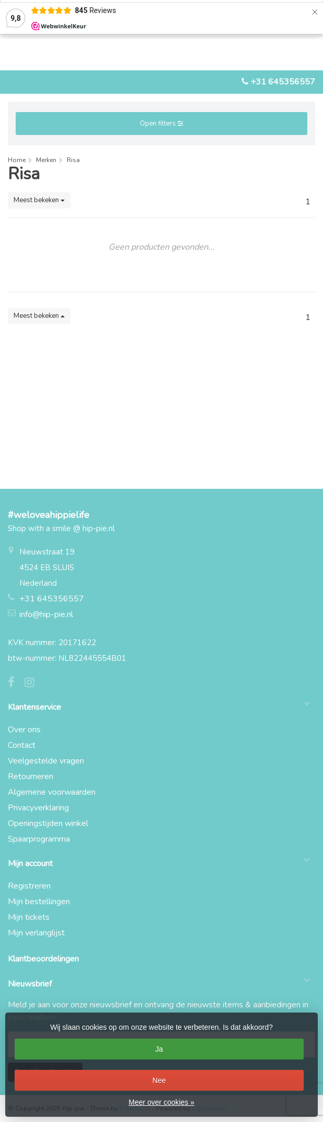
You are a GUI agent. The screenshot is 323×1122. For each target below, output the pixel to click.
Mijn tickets (29, 917)
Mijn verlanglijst (36, 933)
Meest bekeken (39, 200)
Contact (21, 745)
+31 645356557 (282, 82)
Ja (159, 1049)
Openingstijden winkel (48, 823)
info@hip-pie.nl (46, 614)
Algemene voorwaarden (51, 792)
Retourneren (30, 776)
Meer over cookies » (161, 1102)
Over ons (24, 729)
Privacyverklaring (38, 807)
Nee (159, 1080)
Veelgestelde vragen (46, 761)
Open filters (161, 123)
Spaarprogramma (39, 839)
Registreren (29, 886)
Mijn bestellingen (39, 901)
